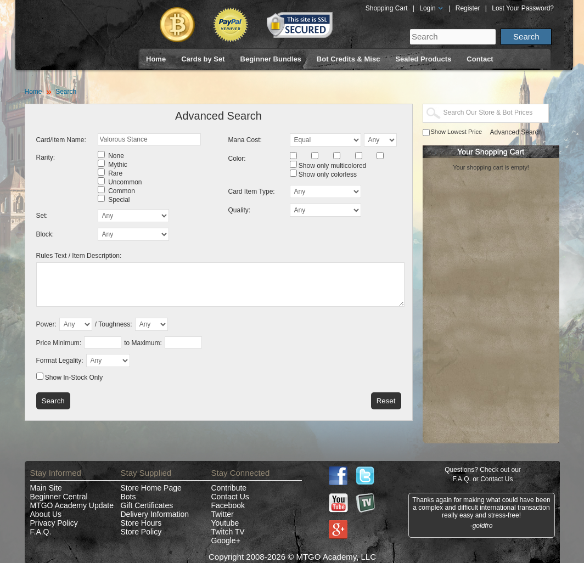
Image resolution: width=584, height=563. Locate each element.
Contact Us (230, 496)
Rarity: (45, 157)
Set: (42, 215)
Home (156, 59)
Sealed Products (423, 59)
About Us (46, 514)
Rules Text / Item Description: (79, 256)
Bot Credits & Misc (348, 59)
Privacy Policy (54, 523)
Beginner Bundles (270, 59)
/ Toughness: (113, 324)
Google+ (225, 540)
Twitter (222, 514)
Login (431, 8)
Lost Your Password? (523, 8)
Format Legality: (59, 360)
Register (468, 8)
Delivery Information (155, 514)
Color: (237, 158)
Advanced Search (516, 132)
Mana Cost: (245, 140)
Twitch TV (228, 531)
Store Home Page (151, 487)
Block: (45, 234)
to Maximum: (143, 343)
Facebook (228, 505)
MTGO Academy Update (72, 505)
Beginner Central (59, 496)
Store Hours (141, 523)
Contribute (229, 487)
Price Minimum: (59, 343)
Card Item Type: (251, 191)
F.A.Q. (41, 531)
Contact (480, 59)
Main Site (46, 487)
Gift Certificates (147, 505)
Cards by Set (202, 59)
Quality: (239, 210)
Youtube (225, 523)
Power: (46, 324)
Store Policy (141, 531)
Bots (128, 496)
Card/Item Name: (61, 140)
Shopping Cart (387, 8)
